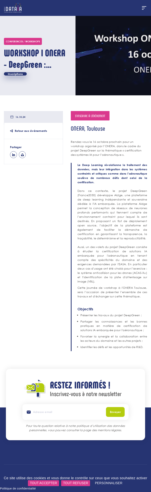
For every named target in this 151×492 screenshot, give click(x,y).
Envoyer (115, 412)
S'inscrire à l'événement (90, 116)
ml (22, 154)
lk (13, 154)
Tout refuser (75, 483)
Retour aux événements (31, 130)
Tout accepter (43, 483)
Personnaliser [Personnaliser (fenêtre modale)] (108, 483)
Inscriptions (15, 74)
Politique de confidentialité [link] (18, 488)
